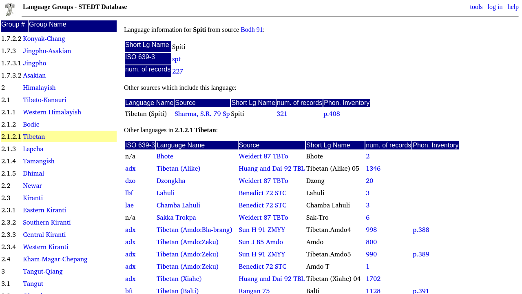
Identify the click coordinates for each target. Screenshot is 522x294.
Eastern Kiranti (44, 210)
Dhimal (33, 173)
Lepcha (33, 148)
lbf (129, 192)
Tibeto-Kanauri (44, 99)
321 (282, 113)
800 (371, 241)
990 (371, 254)
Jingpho (34, 63)
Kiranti (33, 197)
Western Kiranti (45, 246)
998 (371, 229)
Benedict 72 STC (263, 192)
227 (177, 71)
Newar (32, 185)
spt (176, 58)
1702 (373, 278)
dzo (130, 180)
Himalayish (39, 87)
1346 (373, 168)
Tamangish (38, 161)
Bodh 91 (252, 29)
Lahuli (166, 192)
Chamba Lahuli (178, 205)
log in (495, 6)
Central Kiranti (44, 234)
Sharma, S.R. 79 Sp (202, 113)
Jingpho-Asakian (47, 50)
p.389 (421, 254)
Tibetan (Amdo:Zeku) (188, 241)
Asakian (34, 75)
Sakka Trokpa (176, 217)
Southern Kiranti (47, 222)
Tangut (33, 283)
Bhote (165, 156)
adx (130, 168)
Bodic (31, 124)
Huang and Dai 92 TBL (272, 168)
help (513, 6)
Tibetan (34, 136)
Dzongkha (171, 180)
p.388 (421, 229)
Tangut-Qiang (42, 271)
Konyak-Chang (44, 38)
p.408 (331, 113)
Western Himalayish (52, 112)
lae (129, 205)
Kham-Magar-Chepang (55, 259)
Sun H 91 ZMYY (262, 229)
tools (476, 6)
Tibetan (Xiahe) (179, 278)
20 (369, 180)
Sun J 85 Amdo (261, 241)
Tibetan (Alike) (178, 168)
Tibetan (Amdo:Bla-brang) (194, 229)
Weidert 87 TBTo (263, 156)
